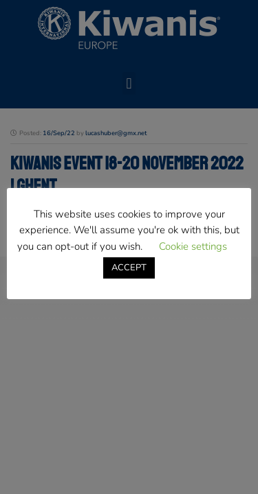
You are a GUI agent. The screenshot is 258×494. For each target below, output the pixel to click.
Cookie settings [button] (193, 246)
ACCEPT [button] (129, 267)
